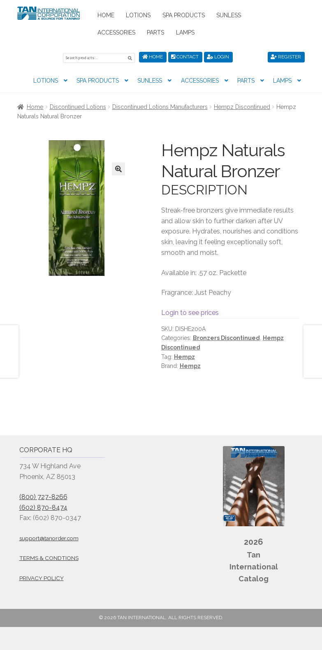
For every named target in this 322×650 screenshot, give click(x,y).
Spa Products (183, 15)
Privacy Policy (41, 577)
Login (218, 57)
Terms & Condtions (49, 557)
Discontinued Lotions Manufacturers (160, 105)
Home (105, 15)
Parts (155, 32)
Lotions (138, 15)
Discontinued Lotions (78, 105)
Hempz (184, 355)
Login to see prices (190, 311)
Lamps (185, 32)
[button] (118, 167)
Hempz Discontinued (242, 105)
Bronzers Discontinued (226, 336)
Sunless (228, 15)
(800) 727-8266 (43, 496)
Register (286, 57)
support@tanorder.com (49, 537)
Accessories (116, 32)
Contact (185, 57)
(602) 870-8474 (43, 506)
